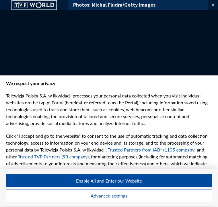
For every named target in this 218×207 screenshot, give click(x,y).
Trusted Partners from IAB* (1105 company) (152, 149)
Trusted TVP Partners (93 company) (53, 156)
